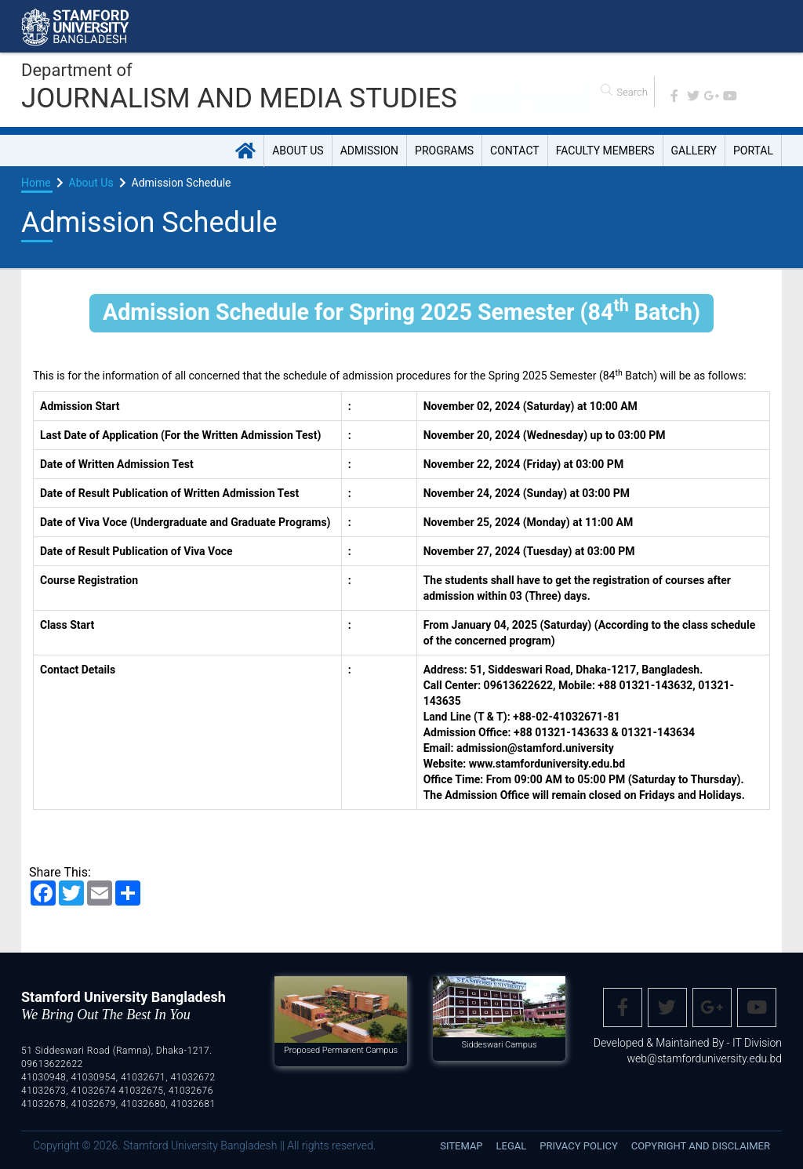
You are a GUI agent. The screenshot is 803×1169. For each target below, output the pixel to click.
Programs (444, 150)
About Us (298, 150)
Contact (515, 150)
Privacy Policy (578, 1146)
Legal (511, 1146)
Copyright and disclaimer (700, 1146)
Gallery (694, 150)
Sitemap (461, 1146)
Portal (753, 150)
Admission (369, 150)
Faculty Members (605, 150)
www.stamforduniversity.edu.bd (547, 763)
